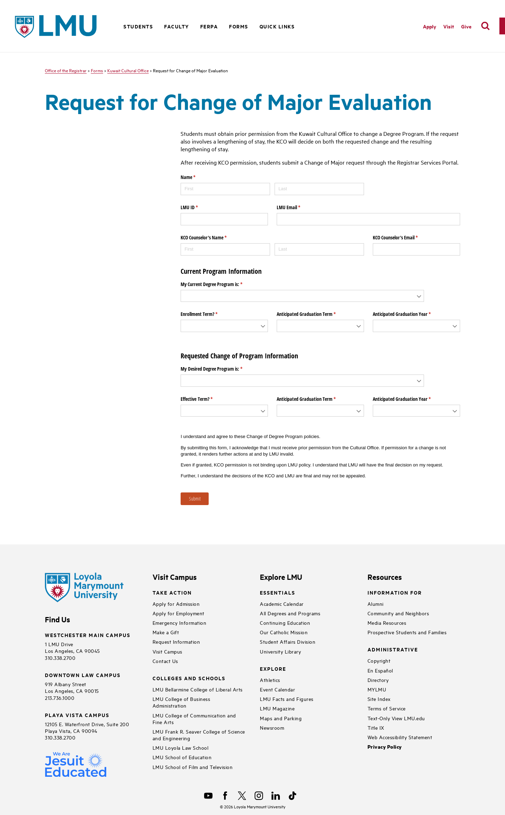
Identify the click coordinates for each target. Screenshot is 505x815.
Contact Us (165, 660)
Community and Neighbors (398, 613)
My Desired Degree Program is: (220, 368)
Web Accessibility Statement (400, 737)
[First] (225, 189)
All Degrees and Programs (290, 613)
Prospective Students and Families (407, 632)
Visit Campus (167, 651)
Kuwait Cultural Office (128, 70)
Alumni (376, 603)
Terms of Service (387, 708)
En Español (380, 670)
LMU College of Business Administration (181, 702)
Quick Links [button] (277, 26)
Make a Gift (166, 632)
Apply (429, 26)
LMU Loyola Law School (181, 747)
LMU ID (197, 207)
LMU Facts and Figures (287, 698)
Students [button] (138, 26)
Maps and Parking (281, 718)
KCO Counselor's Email (403, 237)
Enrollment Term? (207, 314)
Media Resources (387, 622)
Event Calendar (277, 689)
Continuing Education (285, 622)
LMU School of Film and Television (193, 766)
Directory (378, 679)
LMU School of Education (182, 757)
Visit (448, 26)
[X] (242, 795)
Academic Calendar (282, 603)
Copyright (379, 660)
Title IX (376, 727)
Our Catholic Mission (284, 632)
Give (466, 26)
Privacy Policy (385, 746)
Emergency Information (180, 622)
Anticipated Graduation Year (410, 314)
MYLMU (377, 689)
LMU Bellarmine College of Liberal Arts (198, 689)
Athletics (270, 679)
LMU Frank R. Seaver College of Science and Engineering (199, 734)
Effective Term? (205, 399)
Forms (238, 26)
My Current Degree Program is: (220, 284)
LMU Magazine (277, 708)
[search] (485, 26)
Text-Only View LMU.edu (396, 718)
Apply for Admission (176, 603)
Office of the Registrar (66, 70)
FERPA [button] (209, 26)
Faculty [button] (176, 26)
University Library (280, 651)
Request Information (176, 641)
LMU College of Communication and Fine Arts (194, 718)
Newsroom (272, 727)
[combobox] (302, 296)
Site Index (379, 698)
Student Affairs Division (287, 641)
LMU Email (297, 207)
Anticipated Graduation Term (314, 314)
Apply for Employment (178, 613)
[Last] (319, 189)
